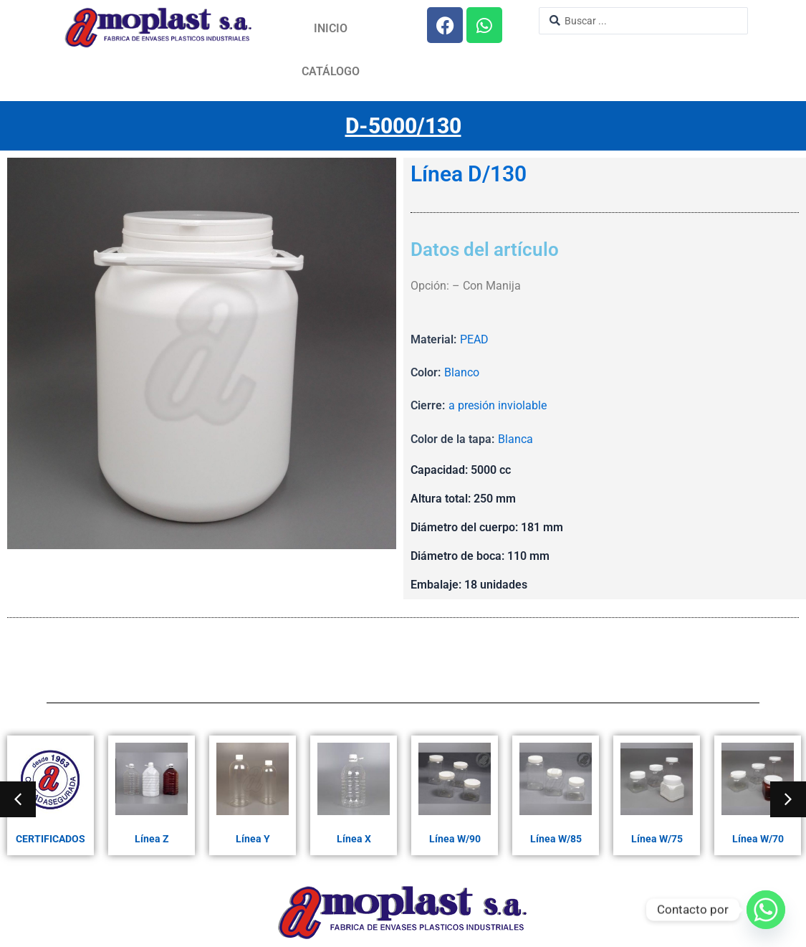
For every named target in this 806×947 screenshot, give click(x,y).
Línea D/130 (469, 174)
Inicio (330, 28)
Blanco (461, 372)
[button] (18, 799)
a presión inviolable (497, 405)
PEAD (474, 339)
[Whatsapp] (766, 909)
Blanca (515, 439)
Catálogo (331, 71)
